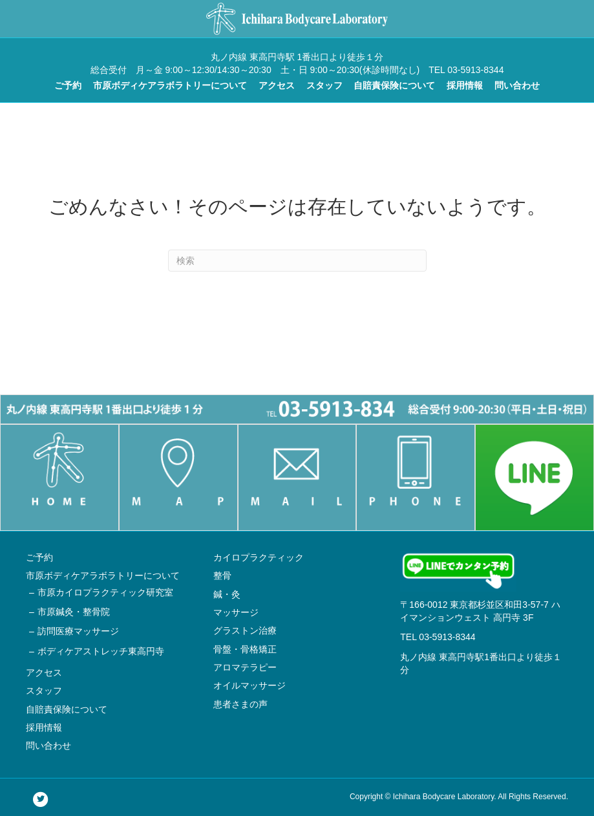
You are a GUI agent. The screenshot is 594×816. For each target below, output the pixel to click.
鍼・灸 (226, 594)
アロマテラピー (245, 667)
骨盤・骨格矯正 (245, 649)
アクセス (277, 85)
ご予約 (67, 85)
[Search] (297, 261)
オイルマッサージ (249, 685)
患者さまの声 (240, 704)
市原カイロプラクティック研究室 (105, 592)
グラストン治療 (245, 630)
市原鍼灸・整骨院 (73, 612)
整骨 (222, 575)
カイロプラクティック (258, 557)
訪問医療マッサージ (78, 631)
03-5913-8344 (447, 637)
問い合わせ (517, 85)
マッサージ (236, 612)
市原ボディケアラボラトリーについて (170, 85)
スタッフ (324, 85)
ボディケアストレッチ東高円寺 (100, 651)
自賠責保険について (394, 85)
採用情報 (465, 85)
